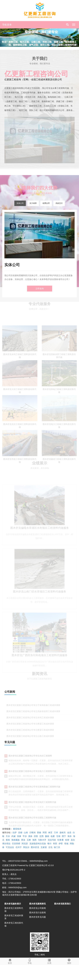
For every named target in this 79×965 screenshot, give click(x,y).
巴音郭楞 (16, 843)
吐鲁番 (60, 840)
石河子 (19, 847)
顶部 (69, 961)
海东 (69, 836)
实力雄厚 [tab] (33, 203)
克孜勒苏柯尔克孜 (37, 843)
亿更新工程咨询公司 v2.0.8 (41, 865)
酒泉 (30, 836)
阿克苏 (25, 843)
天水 (8, 836)
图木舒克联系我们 (62, 904)
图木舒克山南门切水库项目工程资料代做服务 (39, 593)
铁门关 (57, 847)
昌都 (20, 832)
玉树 (29, 840)
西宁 (64, 836)
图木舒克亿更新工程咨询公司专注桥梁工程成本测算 (30, 725)
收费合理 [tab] (46, 203)
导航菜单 (7, 24)
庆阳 (36, 836)
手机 (30, 961)
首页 (10, 961)
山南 (26, 832)
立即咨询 (39, 288)
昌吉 (73, 840)
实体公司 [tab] (20, 203)
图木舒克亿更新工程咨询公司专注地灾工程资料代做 (32, 803)
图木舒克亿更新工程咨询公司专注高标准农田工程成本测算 (33, 713)
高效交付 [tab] (59, 203)
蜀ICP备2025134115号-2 (13, 870)
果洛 (23, 840)
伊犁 (61, 843)
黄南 (8, 840)
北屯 (50, 847)
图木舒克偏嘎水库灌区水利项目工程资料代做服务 (39, 529)
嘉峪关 (63, 832)
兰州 (56, 832)
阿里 (45, 832)
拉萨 (15, 832)
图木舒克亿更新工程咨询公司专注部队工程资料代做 (32, 819)
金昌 (69, 832)
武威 (13, 836)
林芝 (50, 832)
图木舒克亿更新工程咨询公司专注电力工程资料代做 (32, 772)
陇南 (47, 836)
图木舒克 (35, 847)
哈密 (67, 840)
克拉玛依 (52, 840)
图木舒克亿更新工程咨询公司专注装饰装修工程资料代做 (34, 788)
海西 (34, 840)
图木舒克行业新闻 (37, 912)
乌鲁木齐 (42, 840)
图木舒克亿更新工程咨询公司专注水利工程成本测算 (30, 719)
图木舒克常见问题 (37, 917)
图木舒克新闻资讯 (37, 904)
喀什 (49, 843)
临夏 (53, 836)
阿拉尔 (26, 847)
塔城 (66, 843)
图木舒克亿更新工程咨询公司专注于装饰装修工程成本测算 (33, 706)
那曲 (39, 832)
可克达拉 (10, 847)
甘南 (58, 836)
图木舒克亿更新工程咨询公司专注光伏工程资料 (30, 757)
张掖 (19, 836)
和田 (55, 843)
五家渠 (44, 847)
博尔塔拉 (6, 843)
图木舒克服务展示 (12, 904)
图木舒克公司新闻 (37, 908)
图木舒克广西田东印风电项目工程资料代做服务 (39, 657)
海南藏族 (15, 840)
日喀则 (32, 832)
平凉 (25, 836)
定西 (41, 836)
